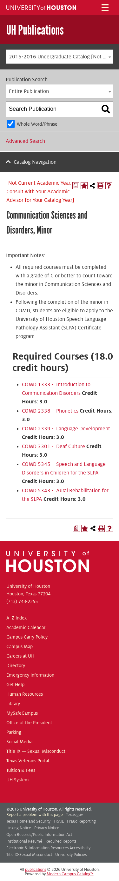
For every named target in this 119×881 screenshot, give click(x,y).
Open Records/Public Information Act (39, 834)
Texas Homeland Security (28, 821)
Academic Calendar (25, 627)
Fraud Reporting (81, 821)
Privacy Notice (46, 828)
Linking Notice (18, 828)
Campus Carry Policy (27, 636)
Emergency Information (30, 675)
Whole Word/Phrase (37, 124)
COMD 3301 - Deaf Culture (53, 446)
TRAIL (59, 821)
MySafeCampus (22, 713)
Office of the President (29, 722)
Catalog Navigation (35, 162)
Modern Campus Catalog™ (70, 874)
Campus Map (19, 646)
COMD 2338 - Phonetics (50, 411)
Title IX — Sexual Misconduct (35, 751)
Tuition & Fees (20, 770)
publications (35, 869)
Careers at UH (20, 656)
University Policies (71, 854)
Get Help (15, 684)
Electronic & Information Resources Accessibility (48, 848)
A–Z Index (16, 617)
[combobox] (59, 57)
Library (13, 703)
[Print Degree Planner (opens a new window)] (75, 185)
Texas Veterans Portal (27, 760)
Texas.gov (74, 814)
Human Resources (24, 694)
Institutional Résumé (24, 841)
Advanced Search (25, 141)
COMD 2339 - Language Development (66, 429)
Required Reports (60, 841)
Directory (15, 665)
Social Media (19, 741)
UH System (17, 779)
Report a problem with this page (34, 814)
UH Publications (35, 30)
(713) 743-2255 (22, 601)
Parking (13, 732)
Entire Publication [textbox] (29, 91)
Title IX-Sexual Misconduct (29, 854)
